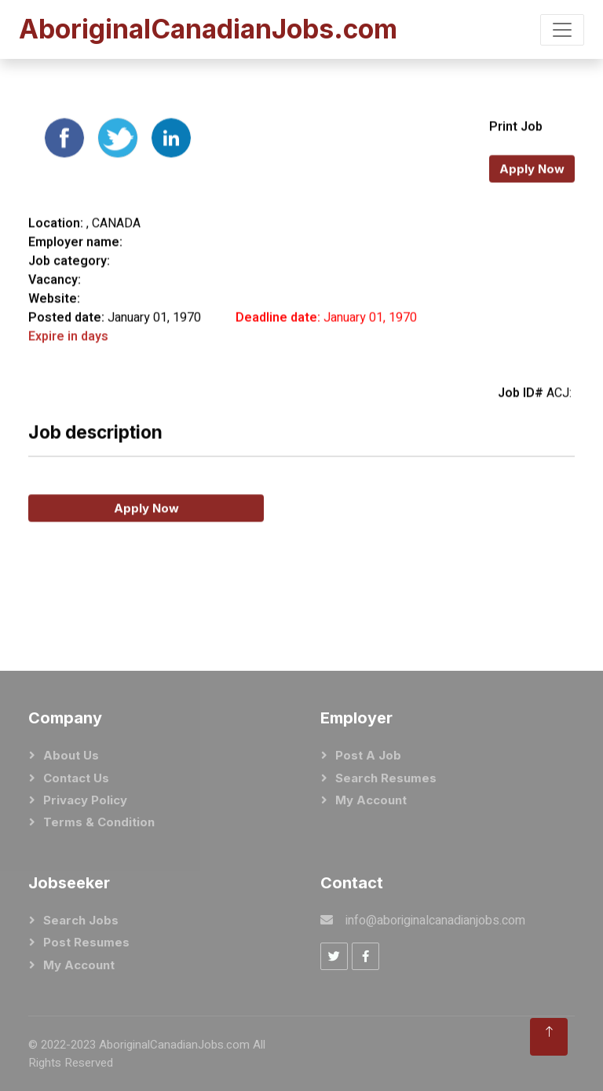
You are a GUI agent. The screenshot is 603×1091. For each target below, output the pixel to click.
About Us (71, 755)
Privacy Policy (85, 800)
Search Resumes (386, 778)
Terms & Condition (99, 822)
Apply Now (532, 194)
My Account (371, 800)
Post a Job (368, 755)
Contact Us (76, 778)
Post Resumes (86, 942)
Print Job (516, 152)
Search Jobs (81, 920)
